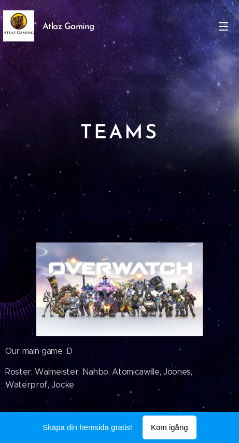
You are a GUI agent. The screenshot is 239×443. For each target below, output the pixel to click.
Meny (223, 26)
